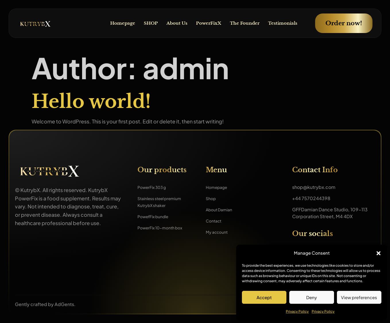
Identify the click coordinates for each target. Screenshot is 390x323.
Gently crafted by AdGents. (45, 304)
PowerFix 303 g (154, 187)
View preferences (359, 297)
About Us (171, 23)
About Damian (221, 209)
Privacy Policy (297, 311)
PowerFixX (204, 23)
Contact (215, 221)
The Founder (241, 23)
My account (218, 232)
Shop (211, 198)
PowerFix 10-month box (163, 228)
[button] (378, 253)
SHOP (143, 23)
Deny (311, 297)
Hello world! (91, 101)
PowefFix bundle (155, 216)
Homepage (114, 23)
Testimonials (281, 23)
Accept (264, 297)
